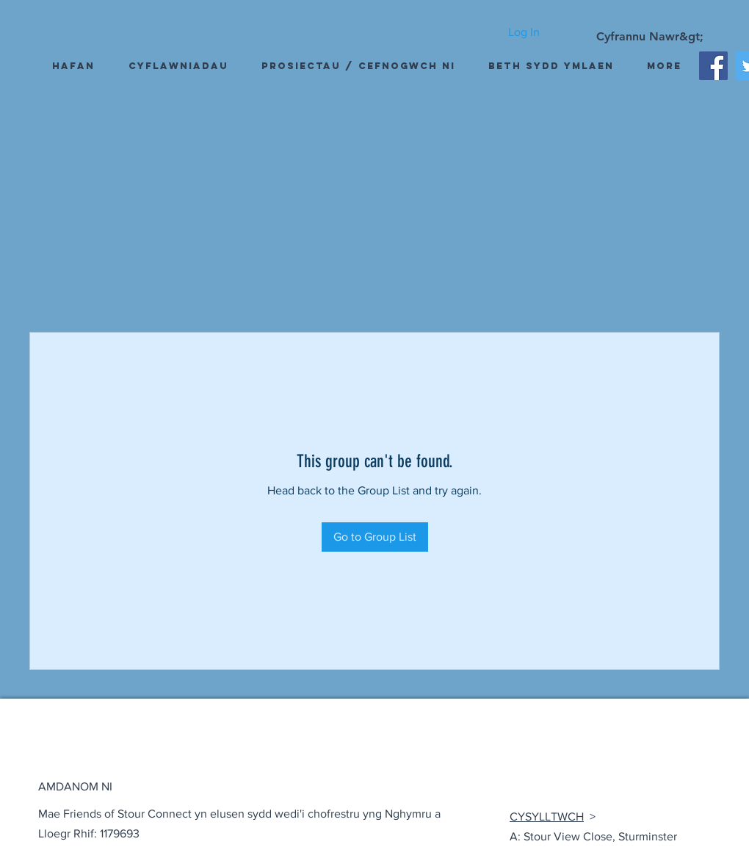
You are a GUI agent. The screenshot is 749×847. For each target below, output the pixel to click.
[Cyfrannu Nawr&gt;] (649, 36)
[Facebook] (713, 65)
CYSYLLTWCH (547, 816)
